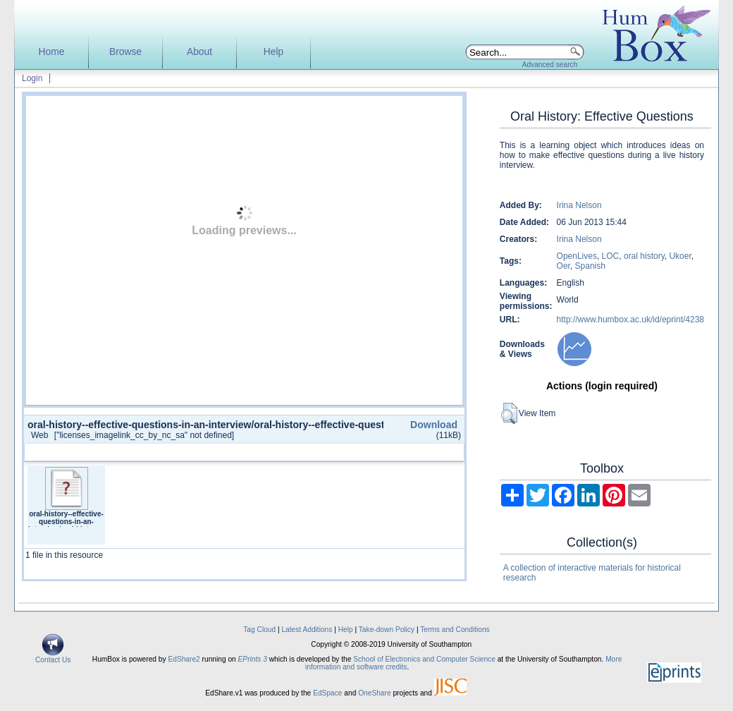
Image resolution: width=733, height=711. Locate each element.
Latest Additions (306, 629)
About (199, 52)
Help (273, 52)
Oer (563, 266)
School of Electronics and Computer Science (424, 659)
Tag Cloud (259, 629)
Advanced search (550, 64)
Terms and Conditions (455, 629)
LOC (611, 256)
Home (52, 52)
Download (433, 424)
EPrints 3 (252, 659)
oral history (644, 256)
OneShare (374, 693)
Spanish (590, 266)
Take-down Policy (386, 629)
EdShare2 (183, 659)
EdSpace (327, 693)
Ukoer (680, 256)
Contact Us (52, 657)
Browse (125, 52)
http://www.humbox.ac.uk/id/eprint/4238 (630, 319)
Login (32, 78)
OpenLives (577, 256)
